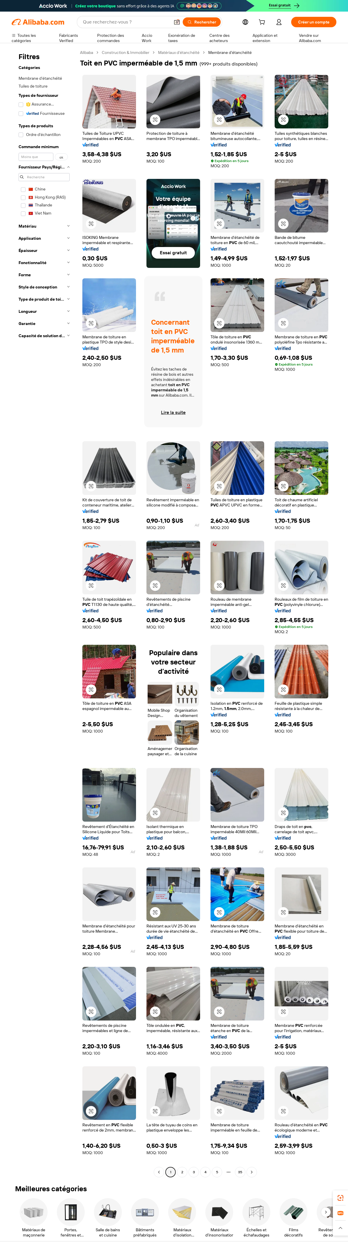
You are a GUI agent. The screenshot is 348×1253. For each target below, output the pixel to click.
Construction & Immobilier (125, 52)
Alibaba (86, 52)
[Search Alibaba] (126, 22)
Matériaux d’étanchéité (179, 52)
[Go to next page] (251, 1172)
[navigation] (44, 613)
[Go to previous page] (159, 1172)
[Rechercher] (202, 22)
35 (240, 1172)
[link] (340, 1197)
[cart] (263, 23)
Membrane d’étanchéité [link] (230, 52)
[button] (176, 22)
